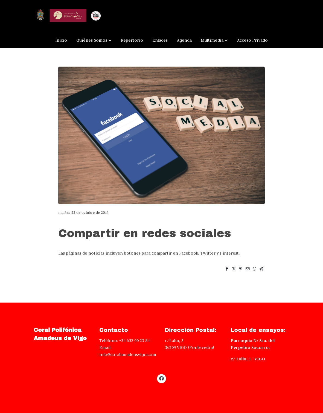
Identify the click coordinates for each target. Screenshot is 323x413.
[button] (94, 40)
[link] (68, 16)
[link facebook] (161, 378)
